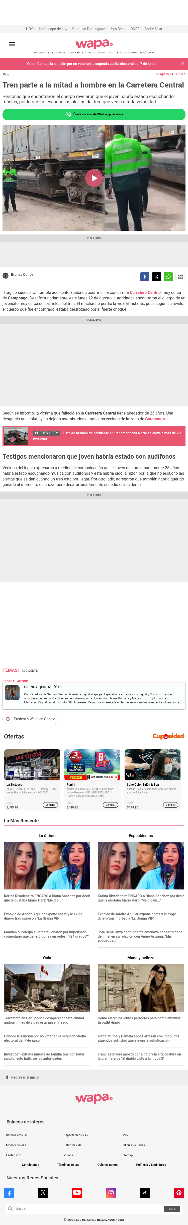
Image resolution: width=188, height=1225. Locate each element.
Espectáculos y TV (76, 1135)
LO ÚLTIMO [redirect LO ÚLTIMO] (40, 52)
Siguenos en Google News (180, 276)
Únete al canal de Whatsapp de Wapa (94, 114)
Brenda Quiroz (22, 275)
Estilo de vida (73, 1145)
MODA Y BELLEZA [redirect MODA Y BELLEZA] (76, 52)
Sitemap (127, 1155)
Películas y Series (133, 1145)
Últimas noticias (17, 1135)
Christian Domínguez (88, 29)
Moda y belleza (16, 1145)
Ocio (6, 74)
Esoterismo (13, 1155)
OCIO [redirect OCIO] (110, 52)
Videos (68, 1155)
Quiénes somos (108, 1165)
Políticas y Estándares (151, 1165)
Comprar (50, 804)
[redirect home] (94, 48)
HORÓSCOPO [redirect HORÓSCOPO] (147, 52)
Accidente (30, 671)
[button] (182, 63)
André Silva (153, 29)
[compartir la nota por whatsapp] (168, 276)
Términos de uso (68, 1165)
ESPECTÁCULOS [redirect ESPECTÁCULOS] (56, 52)
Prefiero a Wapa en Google (34, 719)
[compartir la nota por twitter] (156, 276)
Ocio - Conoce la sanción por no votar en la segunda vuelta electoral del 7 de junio (91, 64)
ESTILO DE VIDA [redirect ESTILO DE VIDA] (97, 52)
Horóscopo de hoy (53, 29)
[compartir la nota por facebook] (144, 276)
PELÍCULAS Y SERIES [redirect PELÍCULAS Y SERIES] (126, 52)
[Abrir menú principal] (12, 44)
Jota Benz (117, 29)
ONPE (134, 29)
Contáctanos (30, 1165)
